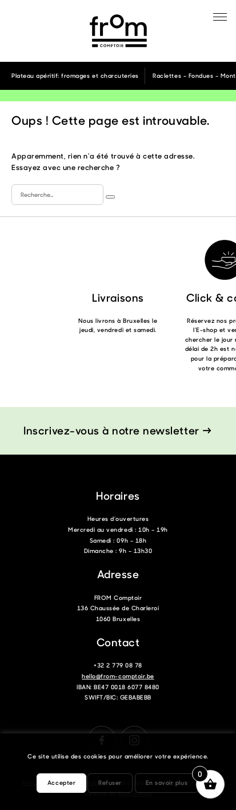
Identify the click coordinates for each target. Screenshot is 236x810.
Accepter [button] (61, 783)
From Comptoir (118, 31)
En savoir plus (166, 783)
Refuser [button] (110, 783)
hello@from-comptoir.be (118, 676)
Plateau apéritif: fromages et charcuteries (75, 76)
